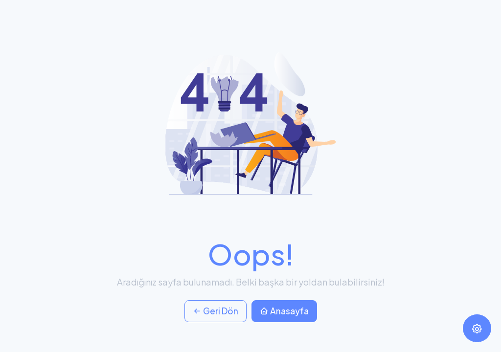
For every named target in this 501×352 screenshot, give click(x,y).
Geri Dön (215, 311)
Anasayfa (284, 311)
